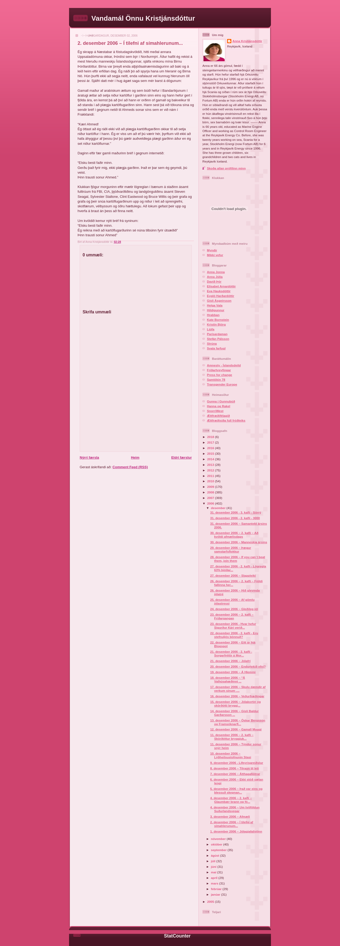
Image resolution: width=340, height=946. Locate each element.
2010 (211, 481)
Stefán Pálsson (218, 338)
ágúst (215, 855)
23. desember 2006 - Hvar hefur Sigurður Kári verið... (233, 625)
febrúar (217, 889)
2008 (211, 492)
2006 (211, 503)
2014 (211, 459)
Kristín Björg (216, 324)
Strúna (212, 343)
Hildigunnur (215, 310)
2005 (211, 901)
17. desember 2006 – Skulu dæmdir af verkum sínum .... (238, 688)
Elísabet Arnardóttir (221, 286)
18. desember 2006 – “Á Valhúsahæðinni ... (227, 679)
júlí (213, 861)
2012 (211, 470)
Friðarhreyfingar (219, 370)
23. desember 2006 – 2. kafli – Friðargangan (231, 616)
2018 (211, 437)
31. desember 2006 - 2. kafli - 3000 (235, 518)
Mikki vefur (215, 255)
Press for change (219, 374)
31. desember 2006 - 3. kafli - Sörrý (235, 512)
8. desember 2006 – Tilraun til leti (234, 768)
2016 (211, 448)
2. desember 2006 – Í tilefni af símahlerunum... (130, 43)
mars (215, 883)
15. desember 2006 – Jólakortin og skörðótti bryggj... (235, 703)
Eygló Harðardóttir (220, 295)
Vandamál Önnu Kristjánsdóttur (143, 18)
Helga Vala (214, 305)
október (217, 844)
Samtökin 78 (216, 379)
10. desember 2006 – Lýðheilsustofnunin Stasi (230, 755)
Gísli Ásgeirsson (219, 300)
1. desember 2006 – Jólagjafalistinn (236, 831)
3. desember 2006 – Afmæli (230, 816)
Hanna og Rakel (218, 406)
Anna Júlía (215, 276)
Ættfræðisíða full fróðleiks (226, 420)
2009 (211, 486)
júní (214, 866)
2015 (211, 453)
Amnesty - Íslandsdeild (224, 365)
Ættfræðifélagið (218, 415)
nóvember (219, 838)
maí (214, 872)
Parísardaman (217, 334)
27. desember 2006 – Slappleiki (233, 575)
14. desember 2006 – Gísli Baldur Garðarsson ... (234, 712)
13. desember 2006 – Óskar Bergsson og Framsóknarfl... (237, 722)
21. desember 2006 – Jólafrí (230, 661)
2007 (211, 498)
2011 (211, 476)
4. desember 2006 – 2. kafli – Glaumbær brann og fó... (231, 799)
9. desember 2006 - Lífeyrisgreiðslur (236, 762)
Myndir (212, 250)
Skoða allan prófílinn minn (226, 168)
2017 (211, 442)
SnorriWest (215, 411)
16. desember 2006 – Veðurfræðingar (237, 696)
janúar (216, 894)
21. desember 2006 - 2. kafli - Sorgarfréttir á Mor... (231, 653)
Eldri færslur (181, 457)
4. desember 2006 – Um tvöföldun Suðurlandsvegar (235, 809)
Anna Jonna (216, 272)
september (219, 850)
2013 (211, 464)
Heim (135, 457)
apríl (214, 877)
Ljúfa (210, 329)
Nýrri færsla (89, 457)
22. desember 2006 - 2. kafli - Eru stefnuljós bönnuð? (234, 634)
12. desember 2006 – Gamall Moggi (236, 729)
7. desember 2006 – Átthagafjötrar (235, 774)
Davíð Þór (214, 281)
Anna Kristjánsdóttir (247, 41)
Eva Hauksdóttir (219, 291)
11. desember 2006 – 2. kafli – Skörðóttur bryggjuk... (231, 736)
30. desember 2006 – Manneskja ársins (238, 542)
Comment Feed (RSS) (130, 467)
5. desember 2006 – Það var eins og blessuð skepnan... (236, 790)
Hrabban (213, 315)
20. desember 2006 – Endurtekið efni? (238, 666)
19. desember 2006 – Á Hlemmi (233, 672)
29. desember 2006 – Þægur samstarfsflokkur (230, 549)
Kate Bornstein (218, 319)
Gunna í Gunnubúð (221, 401)
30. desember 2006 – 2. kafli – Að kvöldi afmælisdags (234, 534)
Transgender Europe (222, 384)
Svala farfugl (216, 348)
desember (218, 508)
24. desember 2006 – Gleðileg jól (234, 609)
